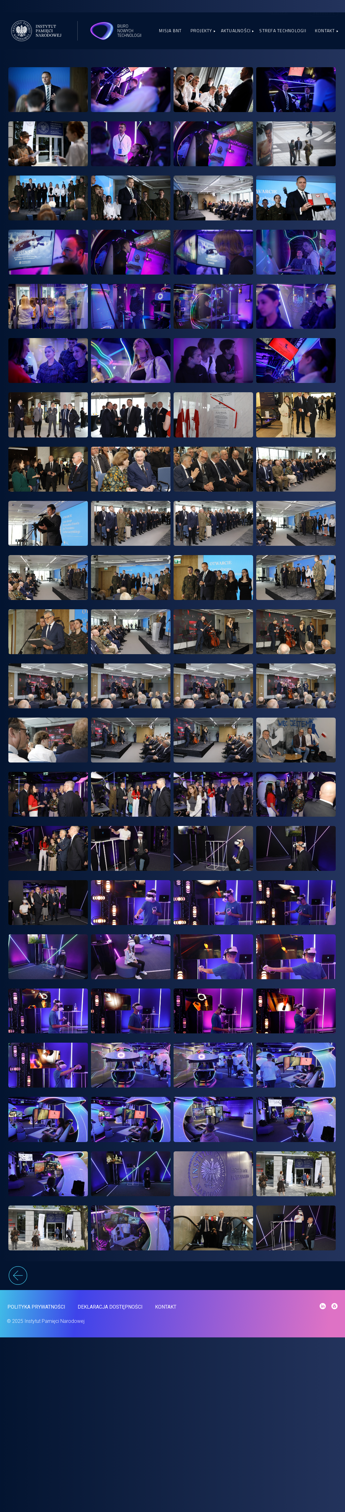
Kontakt (325, 30)
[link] (48, 93)
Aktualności (236, 30)
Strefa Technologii (282, 30)
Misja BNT (170, 30)
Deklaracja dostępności (109, 1480)
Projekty (201, 30)
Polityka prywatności (36, 1480)
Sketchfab (278, 13)
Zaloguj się (323, 13)
